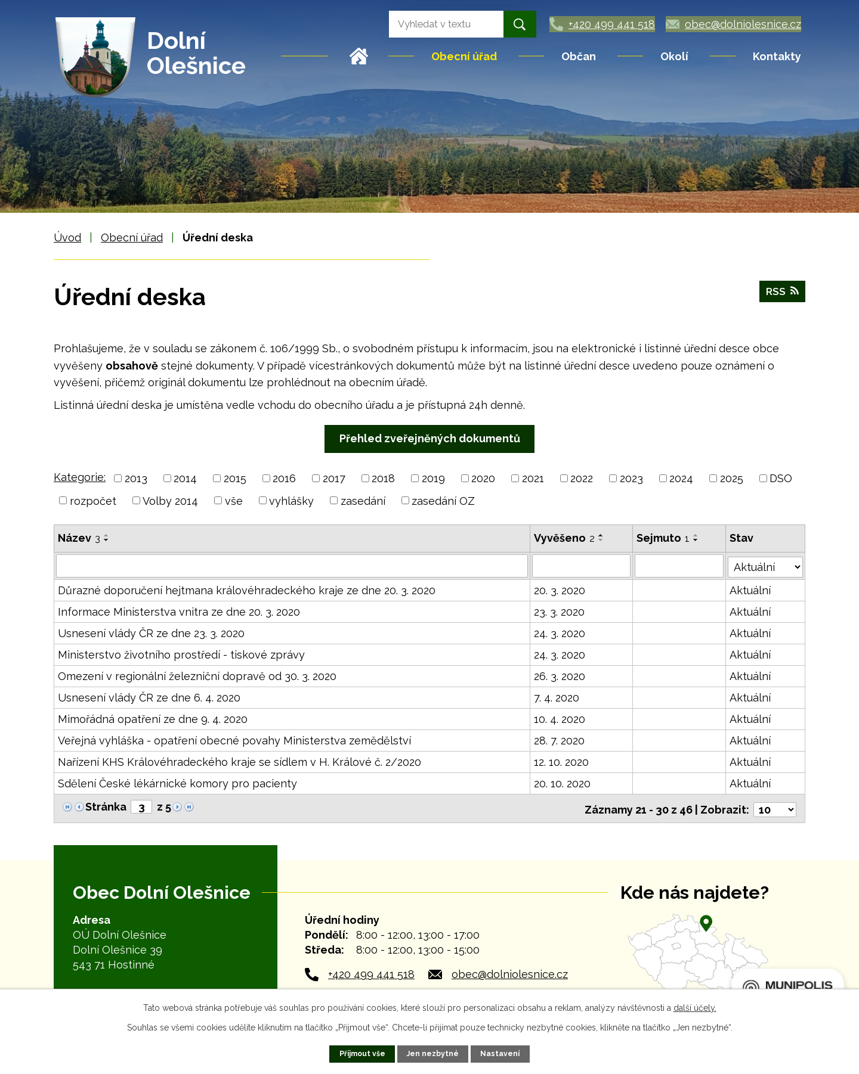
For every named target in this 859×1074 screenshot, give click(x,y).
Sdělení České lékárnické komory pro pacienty (177, 783)
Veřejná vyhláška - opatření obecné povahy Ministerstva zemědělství (234, 740)
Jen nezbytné (433, 1053)
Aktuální (750, 589)
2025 (731, 478)
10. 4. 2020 (560, 718)
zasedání (363, 500)
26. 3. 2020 (560, 675)
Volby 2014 (170, 500)
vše (234, 500)
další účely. (694, 1008)
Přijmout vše (361, 1053)
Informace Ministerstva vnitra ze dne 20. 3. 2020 (179, 611)
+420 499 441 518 (371, 971)
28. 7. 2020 (559, 740)
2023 (631, 478)
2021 (533, 478)
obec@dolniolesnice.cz (510, 971)
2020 (483, 478)
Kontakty (777, 56)
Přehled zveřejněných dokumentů (429, 438)
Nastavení (501, 1053)
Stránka (105, 806)
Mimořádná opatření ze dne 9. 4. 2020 (153, 718)
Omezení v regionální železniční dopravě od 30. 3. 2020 (197, 675)
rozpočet (93, 500)
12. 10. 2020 (561, 761)
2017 (334, 478)
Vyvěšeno (564, 538)
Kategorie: (80, 477)
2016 (284, 478)
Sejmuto (663, 538)
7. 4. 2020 (557, 697)
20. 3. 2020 (560, 589)
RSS (782, 293)
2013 (136, 478)
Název (79, 538)
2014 (185, 478)
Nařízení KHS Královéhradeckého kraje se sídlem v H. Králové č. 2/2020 (239, 761)
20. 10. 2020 (562, 783)
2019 (433, 478)
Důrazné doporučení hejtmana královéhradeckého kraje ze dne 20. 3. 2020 (246, 589)
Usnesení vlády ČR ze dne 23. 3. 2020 (151, 632)
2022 (581, 478)
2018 (383, 478)
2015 (235, 478)
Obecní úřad (464, 56)
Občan (578, 56)
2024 (681, 478)
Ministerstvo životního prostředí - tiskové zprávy (181, 654)
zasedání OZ (443, 500)
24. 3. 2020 (560, 632)
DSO (781, 478)
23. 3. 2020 (559, 611)
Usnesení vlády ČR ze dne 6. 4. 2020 (149, 697)
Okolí (674, 56)
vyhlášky (291, 500)
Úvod (359, 56)
